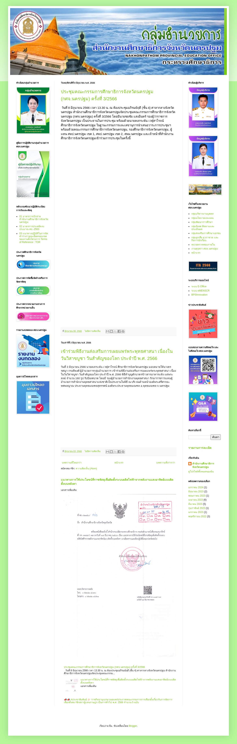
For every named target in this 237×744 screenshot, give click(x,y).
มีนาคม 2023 (195, 504)
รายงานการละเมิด (199, 447)
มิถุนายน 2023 (196, 491)
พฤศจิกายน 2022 (197, 516)
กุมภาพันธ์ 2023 (196, 508)
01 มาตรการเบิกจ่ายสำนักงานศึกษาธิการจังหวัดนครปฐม (33, 219)
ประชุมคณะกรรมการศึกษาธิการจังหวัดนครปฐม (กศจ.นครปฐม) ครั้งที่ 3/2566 (104, 667)
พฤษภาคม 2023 (196, 495)
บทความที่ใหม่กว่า (72, 462)
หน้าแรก (118, 462)
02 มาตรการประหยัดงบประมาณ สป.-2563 (31, 228)
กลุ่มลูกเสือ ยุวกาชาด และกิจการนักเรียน (204, 239)
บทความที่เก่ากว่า (165, 462)
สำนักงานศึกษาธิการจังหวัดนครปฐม (203, 465)
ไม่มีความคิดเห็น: (93, 331)
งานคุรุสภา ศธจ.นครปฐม (204, 248)
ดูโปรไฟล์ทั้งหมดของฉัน (201, 471)
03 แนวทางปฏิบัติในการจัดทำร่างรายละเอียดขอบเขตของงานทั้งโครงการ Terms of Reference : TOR (33, 238)
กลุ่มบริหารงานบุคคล (202, 213)
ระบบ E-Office (198, 286)
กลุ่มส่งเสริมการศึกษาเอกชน (206, 233)
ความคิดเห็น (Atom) (86, 468)
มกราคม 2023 (195, 512)
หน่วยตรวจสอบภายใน (203, 244)
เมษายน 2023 (195, 499)
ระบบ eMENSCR (200, 290)
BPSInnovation (199, 294)
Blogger (133, 726)
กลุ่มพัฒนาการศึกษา (202, 222)
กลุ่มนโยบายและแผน (202, 218)
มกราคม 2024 (195, 487)
